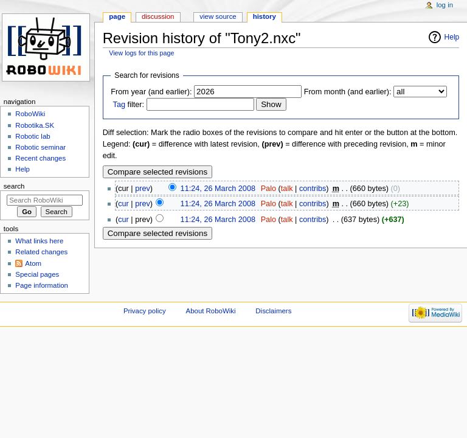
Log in (445, 5)
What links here (39, 241)
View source (217, 16)
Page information (41, 285)
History (264, 16)
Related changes (41, 251)
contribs (312, 188)
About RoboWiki (211, 311)
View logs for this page (141, 53)
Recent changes (40, 158)
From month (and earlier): (348, 92)
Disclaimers (273, 311)
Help (452, 37)
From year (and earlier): (151, 92)
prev (142, 188)
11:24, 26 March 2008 (218, 188)
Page (117, 16)
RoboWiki (30, 113)
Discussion (158, 16)
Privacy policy (144, 311)
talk (287, 188)
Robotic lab (32, 136)
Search (14, 186)
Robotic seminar (40, 147)
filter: (129, 104)
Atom (33, 263)
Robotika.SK (34, 125)
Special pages (37, 274)
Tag (119, 104)
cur (123, 204)
